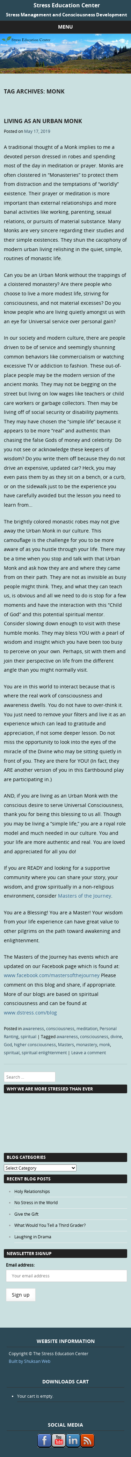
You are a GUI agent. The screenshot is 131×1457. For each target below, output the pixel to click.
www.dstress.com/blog (30, 1012)
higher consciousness (35, 1044)
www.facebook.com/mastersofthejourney (52, 975)
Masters (66, 1044)
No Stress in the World (36, 1202)
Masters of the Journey (84, 895)
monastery (86, 1044)
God (8, 1044)
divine (116, 1036)
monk (104, 1044)
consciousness (60, 1028)
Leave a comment (88, 1052)
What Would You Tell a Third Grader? (50, 1225)
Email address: (20, 1265)
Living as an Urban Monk (43, 121)
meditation (87, 1028)
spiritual (28, 1036)
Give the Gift (26, 1214)
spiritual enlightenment (44, 1052)
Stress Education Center (67, 5)
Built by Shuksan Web (29, 1361)
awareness (33, 1028)
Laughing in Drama (32, 1236)
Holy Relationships (32, 1191)
